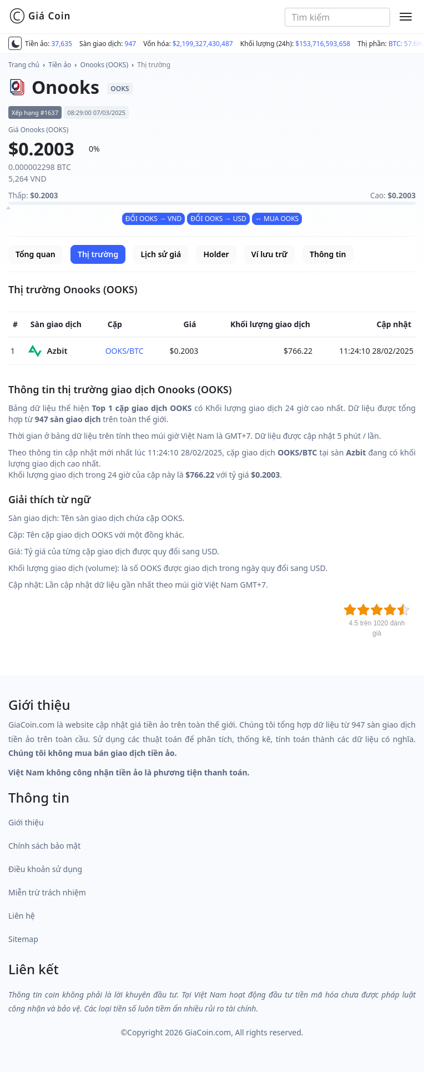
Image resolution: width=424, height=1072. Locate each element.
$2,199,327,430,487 (203, 43)
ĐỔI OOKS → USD (218, 218)
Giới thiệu (26, 822)
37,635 (61, 43)
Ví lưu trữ (269, 254)
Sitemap (23, 939)
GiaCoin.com (208, 1032)
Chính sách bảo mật (44, 845)
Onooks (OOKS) (104, 64)
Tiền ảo (59, 64)
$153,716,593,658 (322, 43)
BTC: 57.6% (405, 43)
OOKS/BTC (124, 350)
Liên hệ (21, 915)
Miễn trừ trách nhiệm (47, 892)
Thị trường (153, 64)
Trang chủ (23, 64)
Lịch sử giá (160, 254)
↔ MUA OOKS (277, 218)
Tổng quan (35, 254)
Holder (216, 254)
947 (131, 43)
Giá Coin (39, 16)
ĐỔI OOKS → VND (153, 218)
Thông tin (328, 254)
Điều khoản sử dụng (45, 869)
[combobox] (338, 17)
